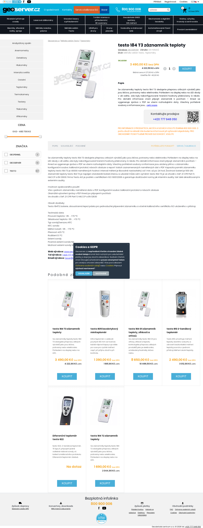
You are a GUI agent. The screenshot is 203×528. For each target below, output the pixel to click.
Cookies (110, 265)
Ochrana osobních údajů (87, 265)
